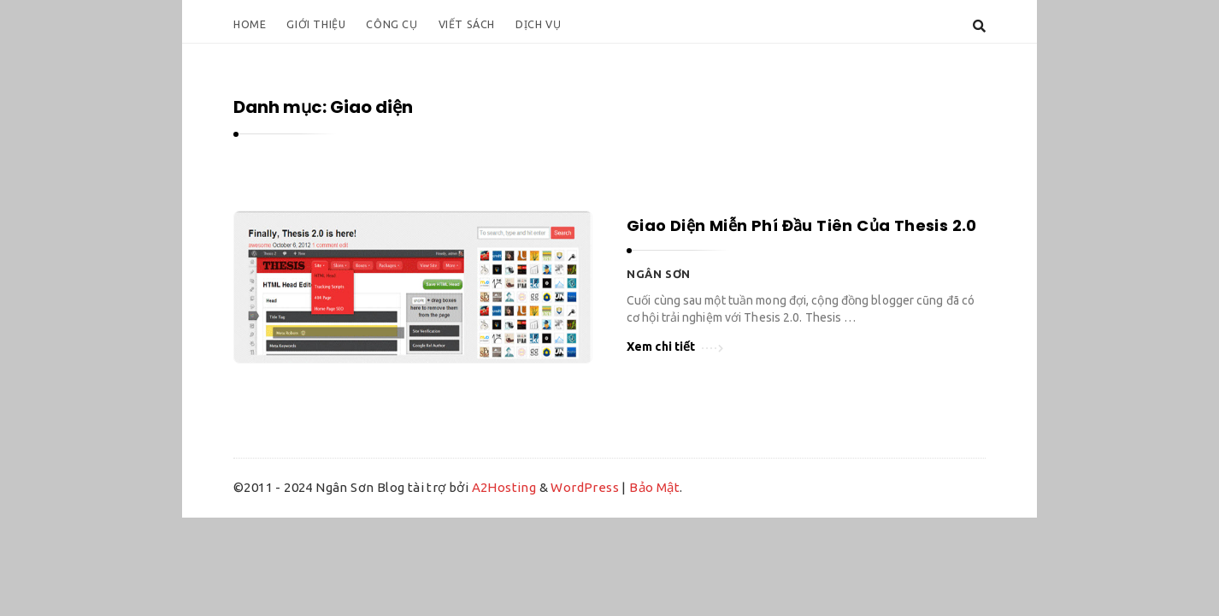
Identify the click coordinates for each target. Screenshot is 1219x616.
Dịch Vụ (538, 24)
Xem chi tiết (675, 344)
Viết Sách (467, 24)
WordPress (585, 487)
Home (249, 24)
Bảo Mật (654, 487)
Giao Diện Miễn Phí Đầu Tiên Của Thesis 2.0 (802, 225)
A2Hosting (504, 487)
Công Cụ (391, 24)
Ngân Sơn (659, 274)
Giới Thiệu (315, 24)
